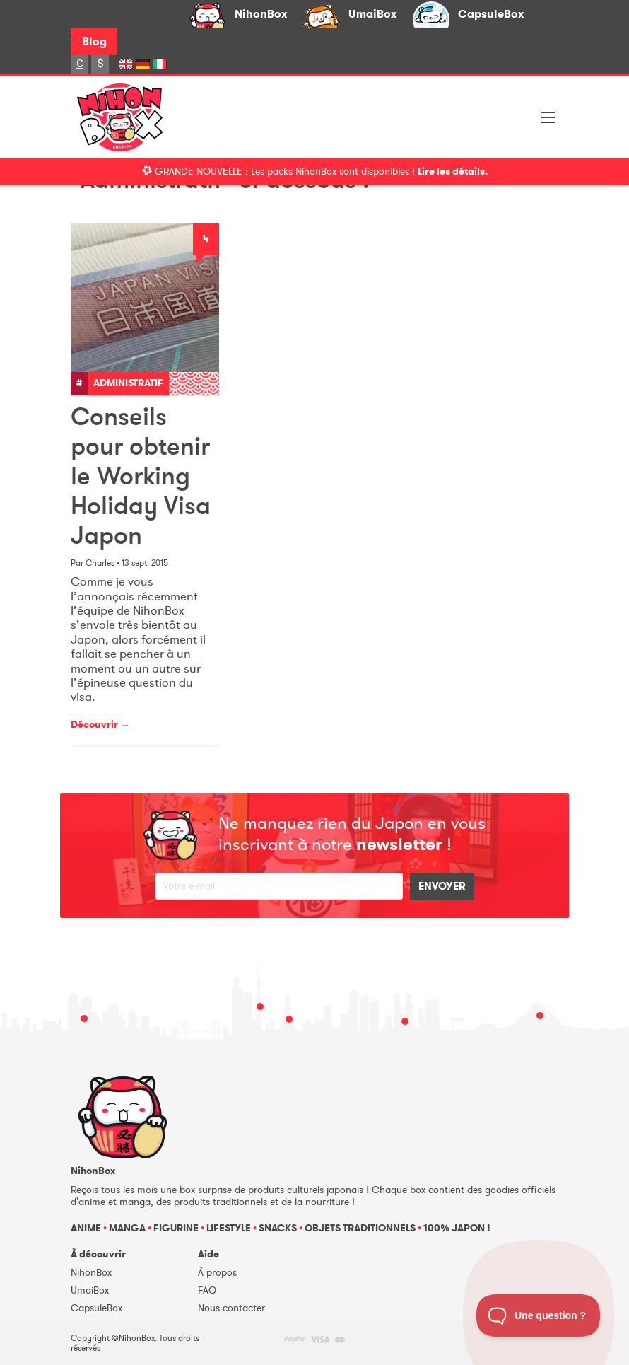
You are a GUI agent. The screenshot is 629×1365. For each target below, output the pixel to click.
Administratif (128, 383)
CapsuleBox (491, 13)
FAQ (207, 1290)
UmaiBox (372, 13)
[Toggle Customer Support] (538, 1315)
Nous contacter (231, 1308)
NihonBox (261, 13)
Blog (94, 41)
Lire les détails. (453, 171)
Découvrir (100, 724)
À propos (217, 1272)
